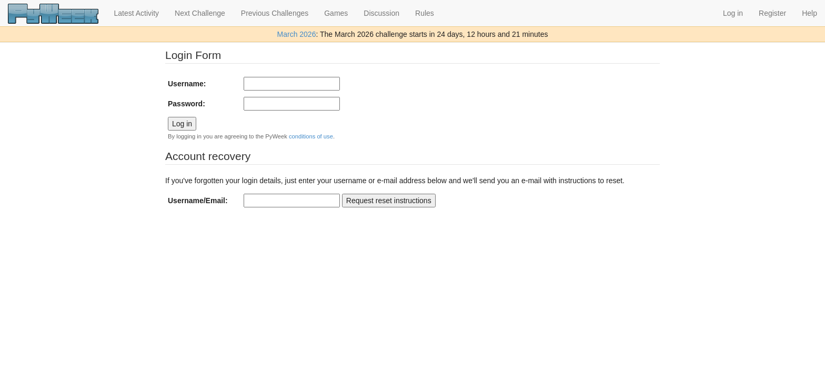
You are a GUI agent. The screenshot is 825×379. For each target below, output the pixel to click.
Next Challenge (200, 13)
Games (336, 13)
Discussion (381, 13)
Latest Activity (136, 13)
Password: (186, 103)
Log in (733, 13)
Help (809, 13)
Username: (187, 83)
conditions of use (311, 136)
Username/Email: (198, 200)
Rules (424, 13)
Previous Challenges (274, 13)
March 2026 (296, 34)
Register (772, 13)
